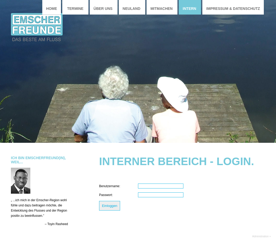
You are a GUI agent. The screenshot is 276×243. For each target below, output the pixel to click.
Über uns (103, 8)
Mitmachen (161, 8)
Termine (75, 8)
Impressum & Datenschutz (233, 8)
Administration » (261, 236)
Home (51, 8)
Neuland (131, 8)
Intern (189, 8)
